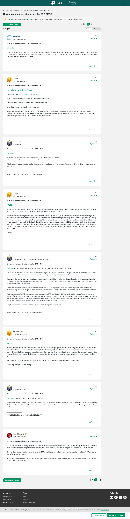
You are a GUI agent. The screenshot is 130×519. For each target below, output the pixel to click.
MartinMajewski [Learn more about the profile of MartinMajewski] (18, 434)
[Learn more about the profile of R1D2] (10, 143)
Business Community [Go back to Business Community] (9, 10)
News (24, 496)
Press (25, 493)
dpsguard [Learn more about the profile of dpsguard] (16, 79)
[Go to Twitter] (120, 498)
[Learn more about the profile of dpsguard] (10, 80)
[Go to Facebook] (116, 497)
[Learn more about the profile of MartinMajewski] (10, 435)
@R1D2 (35, 94)
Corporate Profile (9, 496)
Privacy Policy (8, 502)
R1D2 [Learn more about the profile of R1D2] (15, 142)
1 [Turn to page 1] (84, 24)
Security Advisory (29, 502)
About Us (7, 493)
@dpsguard (10, 154)
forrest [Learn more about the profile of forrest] (19, 36)
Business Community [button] (72, 3)
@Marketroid (11, 48)
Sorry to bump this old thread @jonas (19, 90)
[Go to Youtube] (111, 497)
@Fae (27, 94)
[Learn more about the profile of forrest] (10, 38)
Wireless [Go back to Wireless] (19, 10)
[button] (5, 3)
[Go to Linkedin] (125, 497)
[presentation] (9, 38)
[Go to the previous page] (81, 24)
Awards (25, 499)
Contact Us (7, 499)
